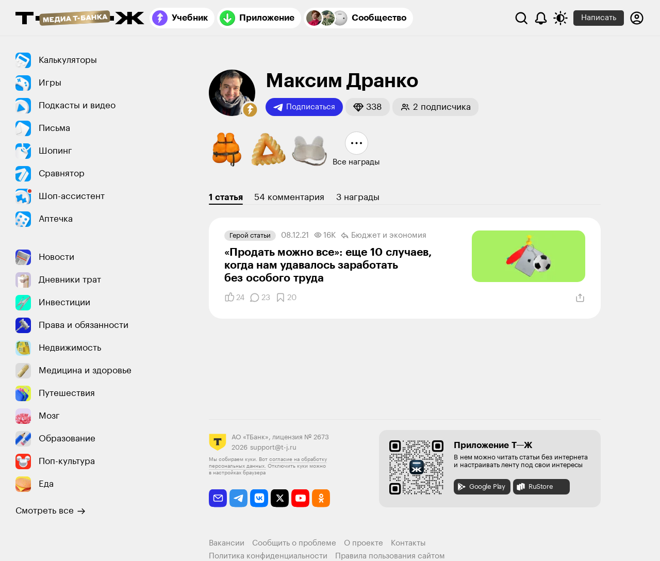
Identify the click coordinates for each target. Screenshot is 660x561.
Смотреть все (50, 511)
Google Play (480, 487)
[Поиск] (521, 18)
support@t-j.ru (273, 447)
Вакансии (226, 543)
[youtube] (300, 498)
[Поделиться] (580, 298)
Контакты (408, 543)
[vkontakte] (259, 498)
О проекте (363, 543)
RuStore (534, 487)
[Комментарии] (260, 297)
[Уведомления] (541, 18)
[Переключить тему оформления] (560, 18)
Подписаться (304, 107)
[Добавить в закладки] (286, 297)
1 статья (226, 197)
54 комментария (289, 197)
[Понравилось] (234, 297)
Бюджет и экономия (383, 236)
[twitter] (280, 498)
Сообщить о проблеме (294, 543)
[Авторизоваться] (637, 18)
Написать (598, 18)
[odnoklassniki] (321, 498)
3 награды (358, 197)
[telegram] (238, 498)
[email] (218, 498)
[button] (250, 110)
